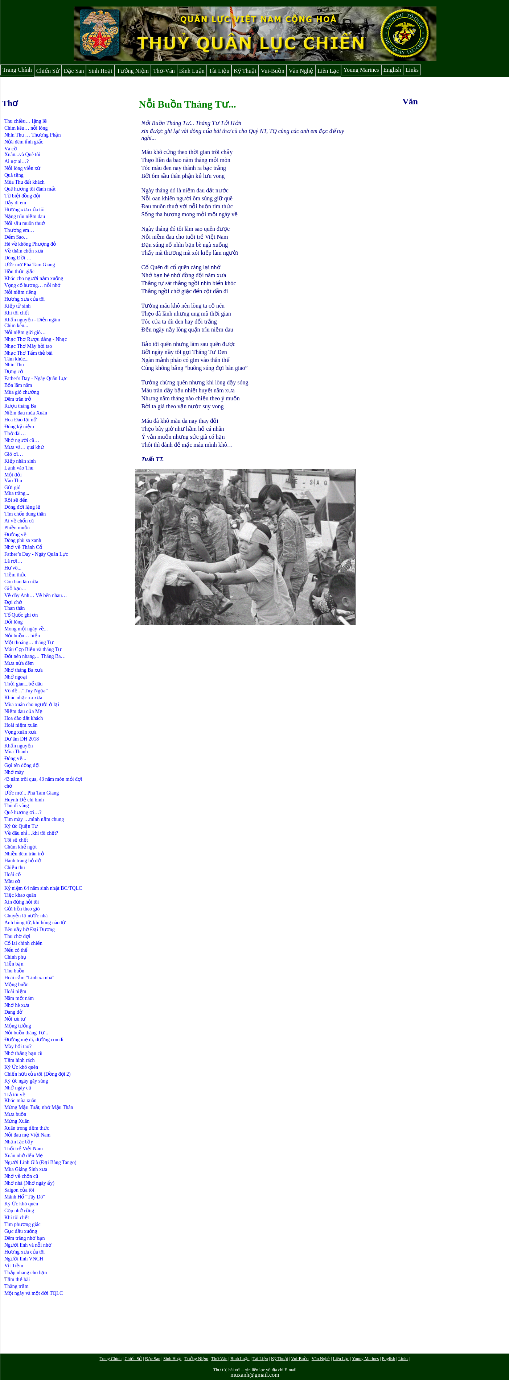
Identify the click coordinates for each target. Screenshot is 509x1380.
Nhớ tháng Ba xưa (23, 670)
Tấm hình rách (19, 1060)
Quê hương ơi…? (22, 812)
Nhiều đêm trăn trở (24, 853)
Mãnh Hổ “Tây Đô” (24, 1197)
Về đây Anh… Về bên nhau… (35, 595)
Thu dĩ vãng (16, 805)
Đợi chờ (13, 602)
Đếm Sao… (16, 237)
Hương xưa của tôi (24, 209)
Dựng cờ (13, 371)
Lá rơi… (13, 561)
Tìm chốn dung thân (25, 514)
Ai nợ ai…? (16, 161)
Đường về (15, 534)
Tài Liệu (219, 71)
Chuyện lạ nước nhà (26, 915)
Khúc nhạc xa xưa (23, 697)
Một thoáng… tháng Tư (28, 642)
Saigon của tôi (19, 1190)
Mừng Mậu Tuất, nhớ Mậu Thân (38, 1107)
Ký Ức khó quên (22, 1067)
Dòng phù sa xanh (22, 540)
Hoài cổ (12, 874)
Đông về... (15, 758)
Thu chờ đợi (17, 936)
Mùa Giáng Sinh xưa (25, 1169)
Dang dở (13, 1012)
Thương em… (19, 230)
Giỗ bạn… (15, 588)
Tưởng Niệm (133, 71)
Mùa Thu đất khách (24, 182)
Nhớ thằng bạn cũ (23, 1053)
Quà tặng (14, 175)
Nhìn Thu (14, 364)
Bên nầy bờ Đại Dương (29, 929)
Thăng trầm (16, 1286)
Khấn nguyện (18, 319)
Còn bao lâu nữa (21, 581)
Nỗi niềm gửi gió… (25, 332)
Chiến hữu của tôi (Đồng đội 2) (37, 1074)
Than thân (14, 608)
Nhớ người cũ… (21, 440)
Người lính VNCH (23, 1259)
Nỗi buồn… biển (22, 635)
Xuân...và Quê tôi (22, 154)
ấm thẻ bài (19, 1279)
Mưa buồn (15, 1114)
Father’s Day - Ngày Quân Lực (36, 554)
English (392, 70)
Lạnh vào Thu (18, 468)
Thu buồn (14, 970)
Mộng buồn (16, 984)
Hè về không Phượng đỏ (30, 244)
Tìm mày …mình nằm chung (34, 819)
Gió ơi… (13, 454)
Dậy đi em (15, 202)
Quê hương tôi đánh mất (30, 189)
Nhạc (61, 339)
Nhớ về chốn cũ (21, 1176)
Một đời (13, 475)
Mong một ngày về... (26, 628)
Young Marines (361, 70)
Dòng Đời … (18, 257)
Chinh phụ (15, 957)
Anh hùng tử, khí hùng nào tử (35, 922)
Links (411, 70)
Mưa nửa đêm (19, 663)
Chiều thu (14, 867)
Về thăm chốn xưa (23, 251)
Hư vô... (12, 568)
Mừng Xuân (16, 1121)
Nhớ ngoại (15, 677)
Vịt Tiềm (13, 1265)
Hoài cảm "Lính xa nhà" (29, 977)
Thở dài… (15, 433)
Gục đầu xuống (20, 1231)
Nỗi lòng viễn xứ (22, 168)
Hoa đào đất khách (23, 718)
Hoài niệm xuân (20, 725)
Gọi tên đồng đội (22, 765)
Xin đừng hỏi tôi (21, 902)
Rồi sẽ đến (16, 500)
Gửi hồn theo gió (22, 909)
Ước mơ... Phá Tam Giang (31, 793)
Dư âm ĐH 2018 (21, 739)
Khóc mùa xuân (20, 1100)
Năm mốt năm (19, 998)
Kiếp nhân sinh (20, 461)
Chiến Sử (47, 71)
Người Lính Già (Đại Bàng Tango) (40, 1162)
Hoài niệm (15, 991)
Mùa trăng (14, 493)
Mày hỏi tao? (18, 1046)
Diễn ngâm (48, 319)
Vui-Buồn (272, 71)
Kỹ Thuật (245, 71)
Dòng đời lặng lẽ (22, 507)
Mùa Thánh (16, 751)
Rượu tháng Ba (20, 406)
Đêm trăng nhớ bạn (24, 1238)
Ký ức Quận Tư (21, 826)
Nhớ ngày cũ (17, 1088)
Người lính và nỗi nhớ (28, 1245)
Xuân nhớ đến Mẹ (23, 1155)
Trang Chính (17, 70)
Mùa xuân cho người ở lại (31, 704)
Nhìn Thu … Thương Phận (32, 135)
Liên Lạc (328, 71)
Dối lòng (13, 622)
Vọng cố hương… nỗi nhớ (32, 285)
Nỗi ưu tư (14, 1019)
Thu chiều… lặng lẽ (25, 121)
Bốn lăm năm (18, 385)
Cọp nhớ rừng (19, 1210)
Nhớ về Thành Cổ (23, 547)
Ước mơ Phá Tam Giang (29, 264)
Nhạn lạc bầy (18, 1142)
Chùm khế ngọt (20, 847)
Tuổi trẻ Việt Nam (23, 1148)
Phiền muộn (17, 527)
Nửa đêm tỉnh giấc (23, 142)
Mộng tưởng (17, 1026)
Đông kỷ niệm (19, 426)
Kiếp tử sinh (17, 306)
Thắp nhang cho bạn (25, 1272)
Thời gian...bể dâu (23, 684)
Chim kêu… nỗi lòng (26, 128)
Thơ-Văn (164, 71)
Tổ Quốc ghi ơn (21, 615)
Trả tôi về (14, 1094)
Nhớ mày (14, 772)
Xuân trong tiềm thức (26, 1128)
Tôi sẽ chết (16, 840)
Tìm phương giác (22, 1224)
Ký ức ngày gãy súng (26, 1081)
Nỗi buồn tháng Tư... (26, 1032)
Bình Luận (192, 71)
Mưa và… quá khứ (24, 447)
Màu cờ (12, 881)
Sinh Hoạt (100, 71)
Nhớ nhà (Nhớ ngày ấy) (29, 1183)
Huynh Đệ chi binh (24, 799)
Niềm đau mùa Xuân (25, 413)
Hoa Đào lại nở (20, 419)
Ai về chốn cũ (19, 521)
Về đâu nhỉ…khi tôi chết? (31, 833)
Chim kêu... (16, 325)
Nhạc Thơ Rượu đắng (28, 339)
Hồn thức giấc (19, 271)
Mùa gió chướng (21, 392)
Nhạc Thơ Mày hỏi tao (28, 346)
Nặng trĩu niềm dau (24, 216)
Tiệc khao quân (20, 895)
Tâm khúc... (16, 359)
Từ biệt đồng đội (22, 196)
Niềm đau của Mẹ (23, 711)
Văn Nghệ (301, 71)
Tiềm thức (15, 575)
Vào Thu (13, 480)
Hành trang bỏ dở (22, 860)
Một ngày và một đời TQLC (33, 1293)
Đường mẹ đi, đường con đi (33, 1039)
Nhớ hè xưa (16, 1005)
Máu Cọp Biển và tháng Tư (32, 649)
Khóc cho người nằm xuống (33, 278)
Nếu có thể (16, 950)
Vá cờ (10, 148)
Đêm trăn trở (17, 399)
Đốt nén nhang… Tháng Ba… (35, 656)
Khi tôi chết (16, 313)
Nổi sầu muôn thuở (24, 223)
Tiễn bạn (13, 964)
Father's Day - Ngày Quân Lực (35, 378)
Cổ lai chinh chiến (23, 943)
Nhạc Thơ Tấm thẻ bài (28, 353)
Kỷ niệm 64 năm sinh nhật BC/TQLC (43, 888)
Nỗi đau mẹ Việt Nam (27, 1135)
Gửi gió (12, 487)
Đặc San (74, 71)
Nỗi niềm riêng (20, 292)
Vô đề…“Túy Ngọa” (26, 690)
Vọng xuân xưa (20, 732)
